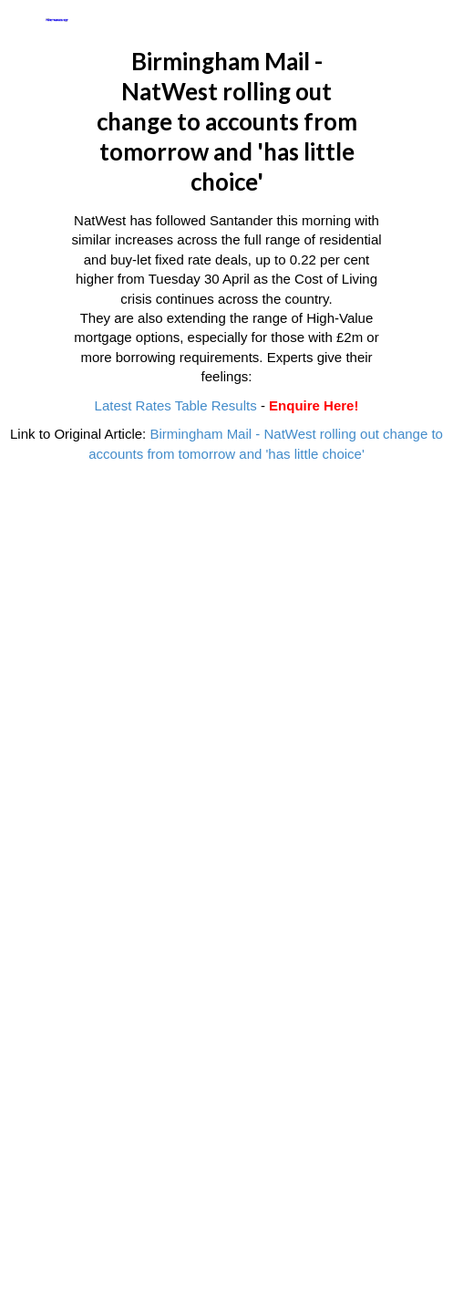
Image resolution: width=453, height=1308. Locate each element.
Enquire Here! (313, 405)
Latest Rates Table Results (176, 405)
